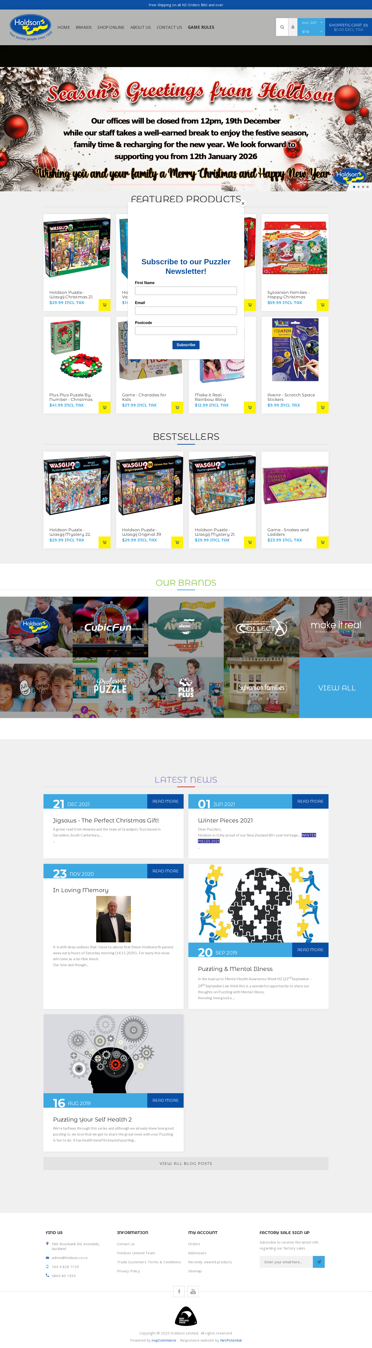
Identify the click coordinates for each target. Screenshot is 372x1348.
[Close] (243, 203)
